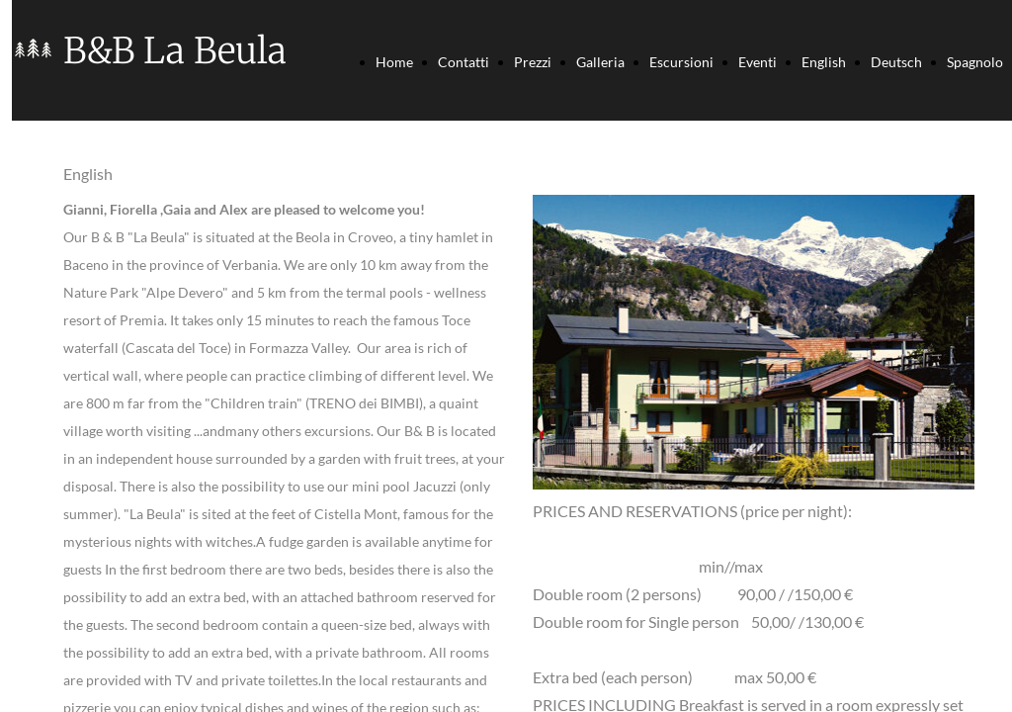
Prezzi (532, 61)
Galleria (600, 61)
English (823, 61)
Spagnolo (975, 61)
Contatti (463, 61)
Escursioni (681, 61)
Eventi (757, 61)
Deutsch (896, 61)
